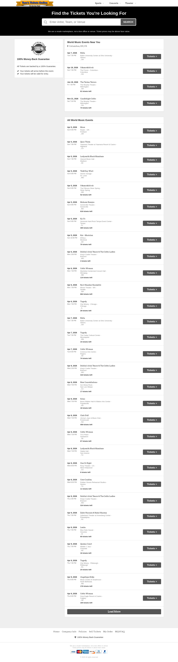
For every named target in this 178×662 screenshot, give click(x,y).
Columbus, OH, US (77, 46)
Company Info (69, 631)
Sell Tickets (95, 631)
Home (56, 631)
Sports (99, 3)
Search (128, 22)
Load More (114, 611)
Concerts (115, 3)
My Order (108, 631)
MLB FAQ (120, 631)
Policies (83, 631)
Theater (130, 3)
